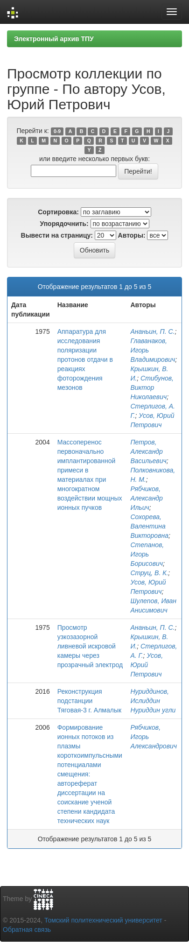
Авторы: (132, 235)
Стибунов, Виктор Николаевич (152, 387)
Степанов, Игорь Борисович (147, 554)
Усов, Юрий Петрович (146, 665)
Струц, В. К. (149, 573)
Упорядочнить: (64, 223)
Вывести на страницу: (57, 235)
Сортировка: (58, 212)
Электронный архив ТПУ (54, 38)
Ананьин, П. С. (152, 331)
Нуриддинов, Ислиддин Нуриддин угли (152, 701)
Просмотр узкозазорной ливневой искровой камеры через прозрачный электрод (90, 646)
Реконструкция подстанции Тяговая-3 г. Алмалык (89, 701)
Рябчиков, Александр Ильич (146, 498)
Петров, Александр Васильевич (148, 451)
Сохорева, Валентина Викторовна (149, 526)
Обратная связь (27, 929)
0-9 (57, 131)
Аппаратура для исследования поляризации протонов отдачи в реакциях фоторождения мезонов (85, 359)
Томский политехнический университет (103, 920)
